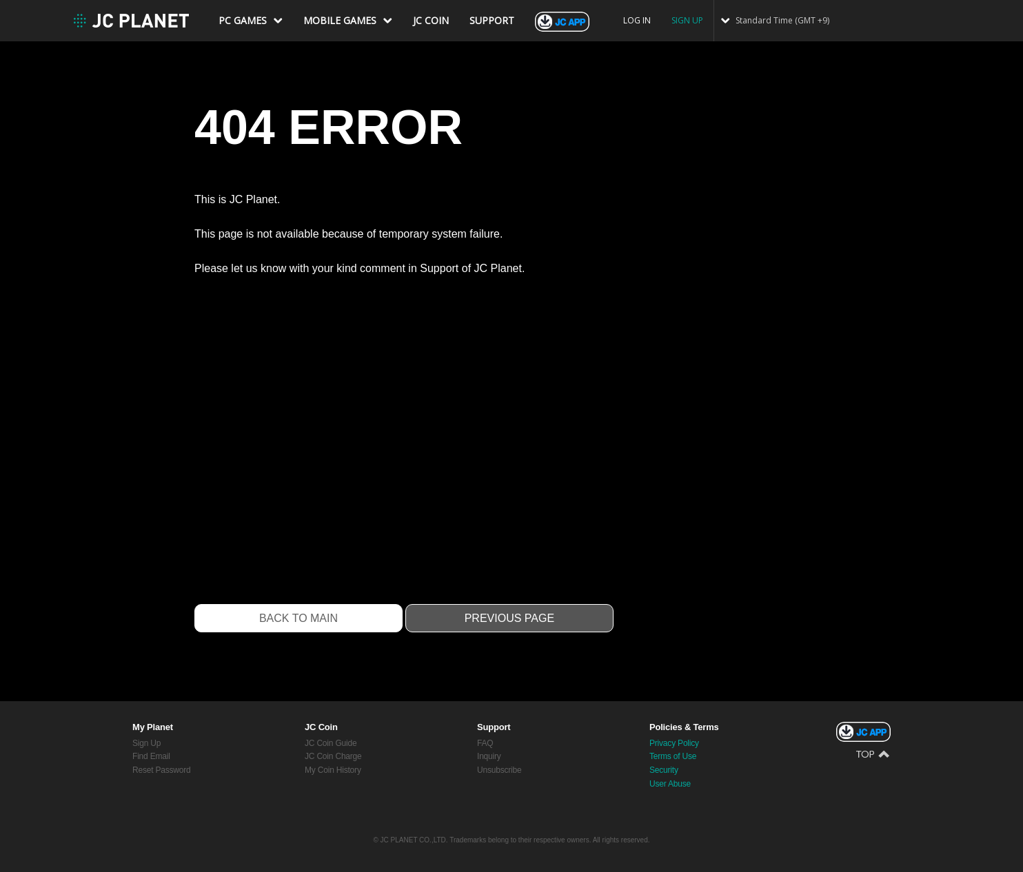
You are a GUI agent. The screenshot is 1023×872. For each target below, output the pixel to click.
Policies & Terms (684, 727)
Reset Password (161, 770)
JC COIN (431, 20)
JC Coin (321, 727)
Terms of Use (672, 756)
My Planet (152, 727)
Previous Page (509, 618)
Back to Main (298, 618)
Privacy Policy (674, 743)
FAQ (485, 743)
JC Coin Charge (333, 756)
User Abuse (670, 784)
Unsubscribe (499, 770)
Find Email (151, 756)
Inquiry (489, 756)
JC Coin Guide (330, 743)
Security (663, 770)
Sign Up (146, 743)
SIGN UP (687, 20)
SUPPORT (491, 20)
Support (493, 727)
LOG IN (637, 20)
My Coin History (333, 770)
